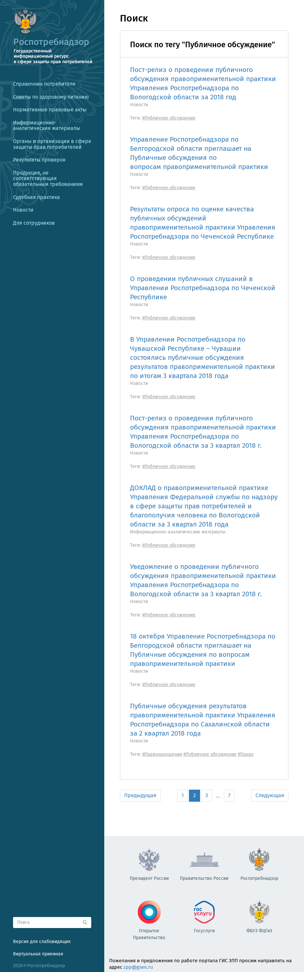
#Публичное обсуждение (168, 118)
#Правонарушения (162, 754)
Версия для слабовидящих (42, 941)
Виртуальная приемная (38, 954)
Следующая (269, 795)
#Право (245, 754)
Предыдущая (140, 795)
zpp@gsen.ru (138, 967)
